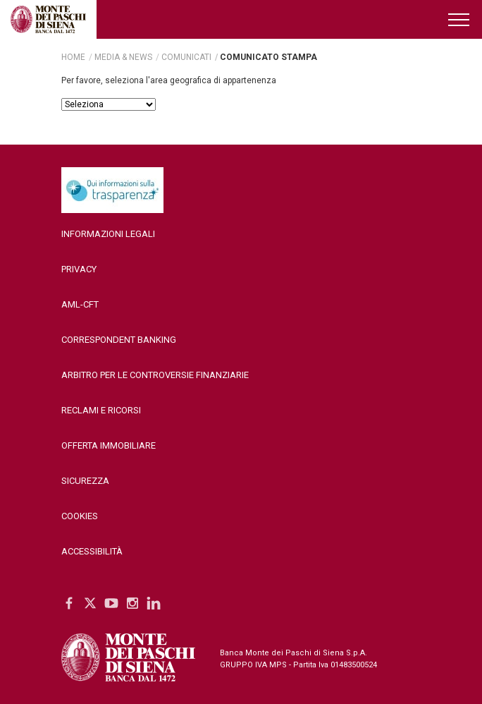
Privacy (79, 269)
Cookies (79, 516)
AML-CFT (80, 304)
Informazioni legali (108, 234)
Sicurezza (85, 480)
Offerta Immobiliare (108, 445)
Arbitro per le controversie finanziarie (155, 375)
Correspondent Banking (118, 339)
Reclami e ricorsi (101, 410)
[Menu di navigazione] (459, 19)
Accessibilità (92, 551)
